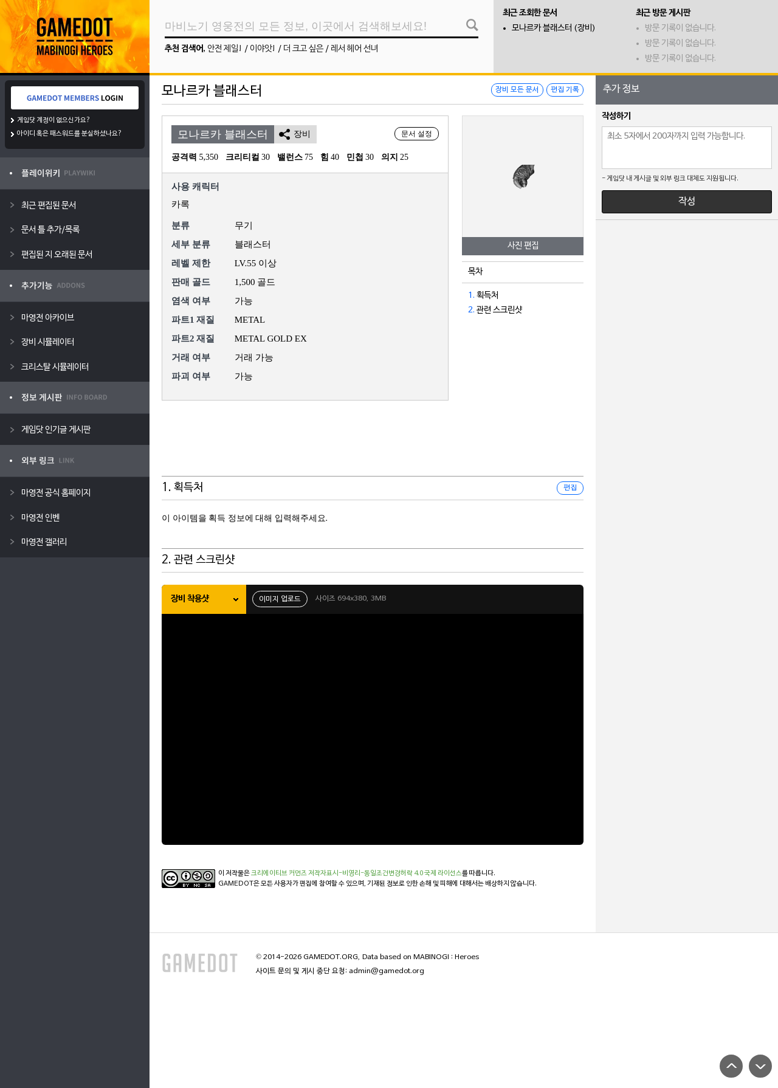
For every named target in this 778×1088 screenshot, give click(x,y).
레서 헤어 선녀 (354, 48)
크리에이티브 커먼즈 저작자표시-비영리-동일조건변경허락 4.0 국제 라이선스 (356, 873)
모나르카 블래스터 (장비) (554, 28)
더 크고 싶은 (303, 48)
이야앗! (263, 48)
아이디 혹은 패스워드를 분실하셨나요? (69, 133)
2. (471, 310)
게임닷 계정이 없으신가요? (54, 120)
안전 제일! (225, 48)
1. (471, 295)
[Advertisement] (373, 446)
